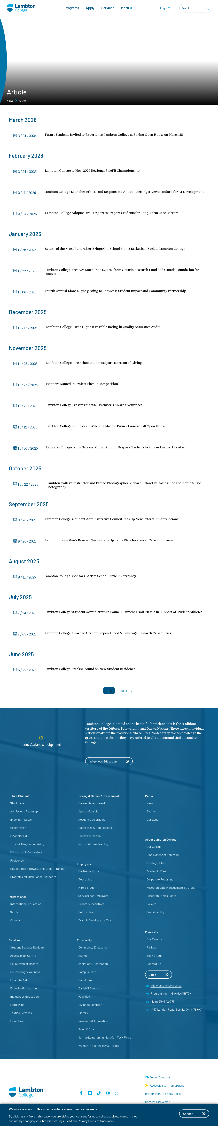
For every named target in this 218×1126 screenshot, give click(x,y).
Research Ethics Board (161, 897)
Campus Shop (87, 973)
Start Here (17, 804)
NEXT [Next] (127, 691)
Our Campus (154, 940)
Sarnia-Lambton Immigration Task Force (104, 1039)
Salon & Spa (86, 1030)
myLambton (153, 1095)
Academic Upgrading (91, 821)
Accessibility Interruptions (164, 1087)
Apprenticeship (88, 812)
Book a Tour (154, 957)
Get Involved (86, 913)
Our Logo (152, 821)
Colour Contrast (159, 1078)
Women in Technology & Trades (98, 1047)
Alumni (82, 957)
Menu (126, 8)
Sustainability (155, 913)
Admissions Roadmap (24, 812)
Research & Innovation (93, 1022)
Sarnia (14, 913)
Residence (17, 862)
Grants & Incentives (91, 905)
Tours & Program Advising (27, 845)
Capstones (85, 981)
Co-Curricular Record (24, 965)
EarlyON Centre (88, 989)
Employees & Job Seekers (95, 829)
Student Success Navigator (28, 949)
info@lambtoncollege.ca (166, 987)
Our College (153, 848)
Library (83, 1014)
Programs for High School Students (33, 878)
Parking (151, 949)
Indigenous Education (109, 762)
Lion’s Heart (18, 1022)
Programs (72, 8)
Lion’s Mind (17, 1006)
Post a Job (85, 881)
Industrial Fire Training (93, 845)
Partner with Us (88, 872)
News (10, 100)
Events (151, 812)
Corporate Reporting (159, 881)
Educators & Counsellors (26, 853)
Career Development (91, 804)
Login (165, 8)
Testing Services (21, 1014)
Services (107, 8)
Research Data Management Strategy (170, 889)
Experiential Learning (24, 989)
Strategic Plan (155, 864)
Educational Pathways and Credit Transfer (38, 870)
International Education (25, 905)
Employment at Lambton (162, 856)
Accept (195, 1114)
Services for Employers (93, 897)
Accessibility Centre (23, 957)
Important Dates (21, 821)
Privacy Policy (87, 1121)
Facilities (84, 998)
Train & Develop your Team (95, 921)
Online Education (89, 837)
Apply (90, 8)
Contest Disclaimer (157, 1103)
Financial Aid (18, 837)
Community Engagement (94, 949)
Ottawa (15, 921)
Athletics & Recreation (93, 965)
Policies (151, 905)
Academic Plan (156, 872)
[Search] (207, 8)
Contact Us (153, 965)
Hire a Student (87, 889)
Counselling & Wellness (25, 973)
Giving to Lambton (90, 1006)
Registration (18, 829)
